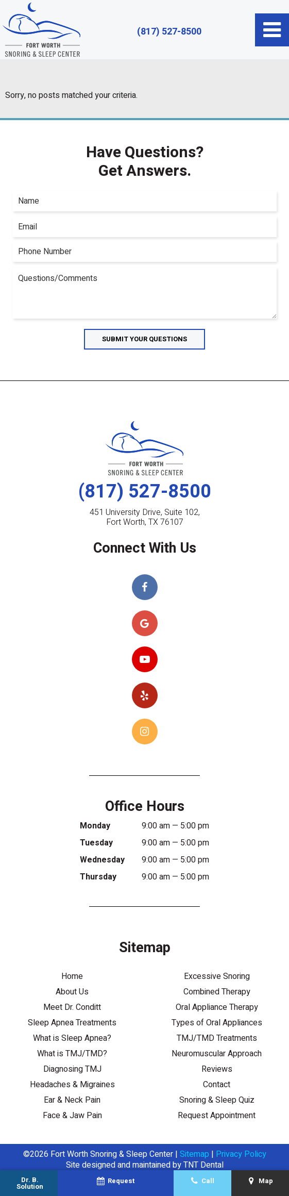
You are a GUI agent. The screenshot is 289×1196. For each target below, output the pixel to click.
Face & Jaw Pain (72, 1115)
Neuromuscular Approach (217, 1054)
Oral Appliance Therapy (217, 1007)
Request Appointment (217, 1115)
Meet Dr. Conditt (72, 1007)
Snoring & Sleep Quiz (216, 1100)
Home (72, 976)
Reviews (216, 1069)
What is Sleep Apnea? (72, 1038)
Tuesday (96, 843)
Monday (95, 826)
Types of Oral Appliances (217, 1023)
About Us (72, 992)
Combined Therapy (216, 992)
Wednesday (102, 860)
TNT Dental (203, 1165)
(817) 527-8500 (169, 32)
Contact (216, 1084)
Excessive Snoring (217, 976)
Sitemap (194, 1154)
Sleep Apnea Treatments (72, 1023)
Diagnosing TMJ (72, 1069)
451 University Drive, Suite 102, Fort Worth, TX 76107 (145, 517)
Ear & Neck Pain (72, 1100)
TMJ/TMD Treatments (217, 1038)
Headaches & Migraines (72, 1084)
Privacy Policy (241, 1154)
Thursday (98, 877)
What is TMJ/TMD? (72, 1054)
